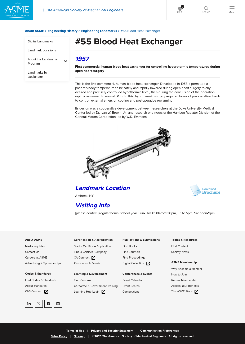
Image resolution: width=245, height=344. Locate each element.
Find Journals (131, 252)
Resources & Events (87, 263)
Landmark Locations (42, 50)
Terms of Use (75, 331)
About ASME (34, 31)
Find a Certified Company (90, 252)
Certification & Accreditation (93, 240)
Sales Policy (59, 336)
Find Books (129, 246)
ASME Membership (184, 262)
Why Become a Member (186, 269)
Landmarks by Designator (38, 74)
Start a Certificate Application (92, 246)
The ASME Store (184, 291)
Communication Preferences (159, 331)
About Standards (36, 286)
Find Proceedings (133, 257)
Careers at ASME (36, 257)
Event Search (131, 286)
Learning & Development (90, 274)
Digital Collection (136, 263)
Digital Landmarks (40, 41)
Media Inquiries (35, 246)
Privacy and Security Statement (112, 331)
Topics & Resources (184, 240)
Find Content (179, 246)
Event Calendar (132, 280)
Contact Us (32, 252)
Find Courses (82, 280)
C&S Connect (36, 291)
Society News (180, 252)
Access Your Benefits (185, 286)
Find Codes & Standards (41, 280)
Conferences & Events (137, 274)
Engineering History (62, 31)
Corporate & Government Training (96, 286)
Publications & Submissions (141, 240)
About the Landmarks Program (43, 61)
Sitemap (79, 336)
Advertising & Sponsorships (43, 263)
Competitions (130, 291)
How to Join (179, 274)
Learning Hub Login (89, 291)
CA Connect (84, 257)
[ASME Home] (16, 10)
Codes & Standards (38, 273)
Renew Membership (184, 280)
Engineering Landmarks (99, 31)
